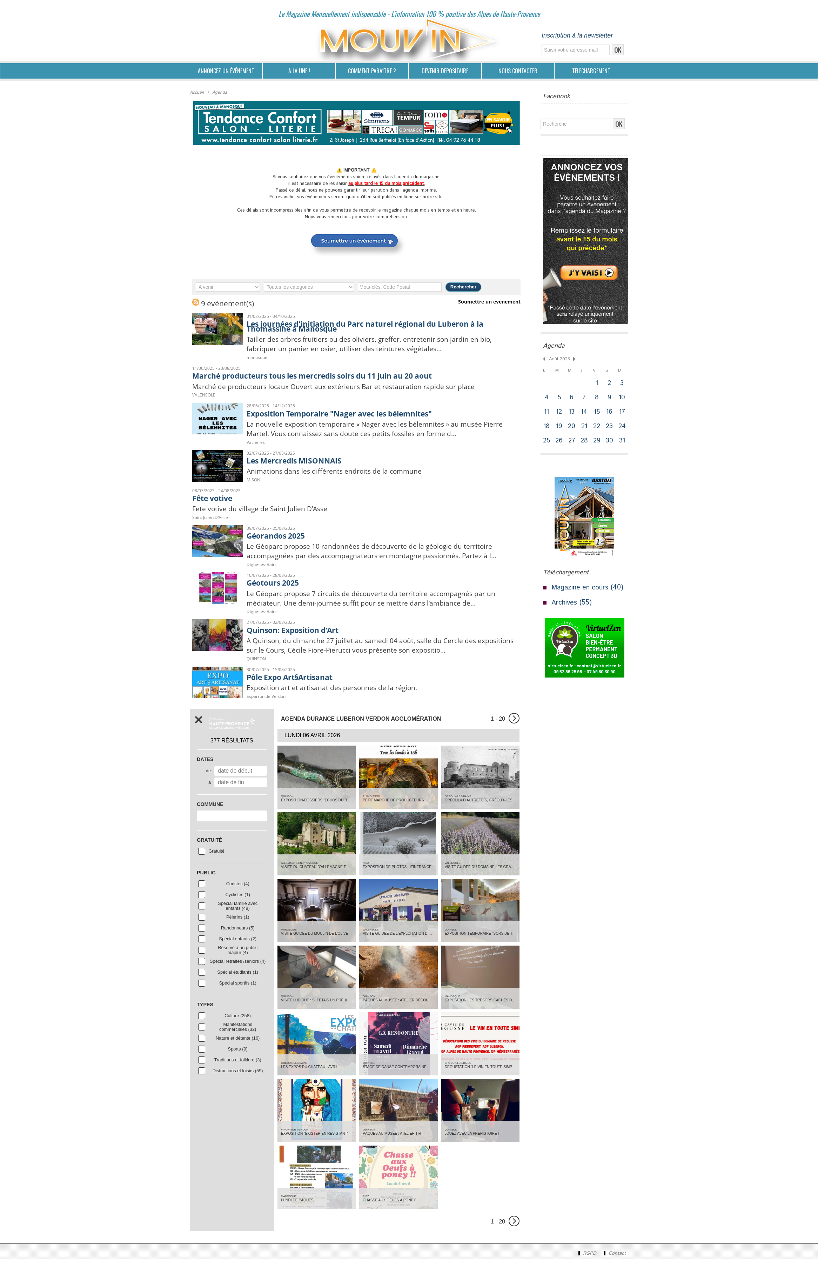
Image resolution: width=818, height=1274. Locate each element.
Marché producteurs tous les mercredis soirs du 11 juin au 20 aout (324, 376)
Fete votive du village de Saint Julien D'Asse (265, 511)
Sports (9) (238, 1063)
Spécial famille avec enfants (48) (237, 920)
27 (572, 443)
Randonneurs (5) (238, 942)
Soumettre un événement (491, 302)
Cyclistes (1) (238, 909)
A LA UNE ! (299, 71)
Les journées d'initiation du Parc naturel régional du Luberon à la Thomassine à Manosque (377, 326)
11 (547, 413)
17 (622, 413)
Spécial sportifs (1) (237, 997)
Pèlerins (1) (237, 931)
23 (610, 428)
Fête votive (214, 500)
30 (610, 443)
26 (559, 443)
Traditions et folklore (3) (237, 1074)
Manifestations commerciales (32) (237, 1041)
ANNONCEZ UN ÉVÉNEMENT (226, 71)
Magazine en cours (580, 590)
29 (597, 443)
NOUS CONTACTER (517, 71)
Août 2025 (559, 359)
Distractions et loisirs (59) (238, 1085)
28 (585, 443)
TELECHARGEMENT (591, 71)
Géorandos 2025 (278, 537)
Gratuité (216, 865)
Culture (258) (237, 1030)
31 (622, 443)
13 (572, 413)
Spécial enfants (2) (237, 953)
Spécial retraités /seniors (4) (238, 975)
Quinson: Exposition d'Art (297, 643)
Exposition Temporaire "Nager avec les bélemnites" (350, 414)
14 (585, 413)
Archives (564, 605)
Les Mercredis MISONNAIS (299, 461)
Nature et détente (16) (238, 1052)
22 (597, 428)
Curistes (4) (237, 898)
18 (546, 428)
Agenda (219, 92)
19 (559, 428)
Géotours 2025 (275, 595)
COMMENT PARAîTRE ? (372, 71)
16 (610, 413)
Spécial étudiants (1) (237, 986)
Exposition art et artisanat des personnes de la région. (339, 702)
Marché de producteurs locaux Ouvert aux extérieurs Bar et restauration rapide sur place (345, 387)
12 (559, 413)
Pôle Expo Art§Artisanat (294, 690)
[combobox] (232, 830)
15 (597, 413)
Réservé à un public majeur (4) (237, 964)
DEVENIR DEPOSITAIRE (445, 71)
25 (547, 443)
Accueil (196, 92)
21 (584, 428)
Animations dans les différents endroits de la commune (341, 473)
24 (623, 428)
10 (622, 398)
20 (572, 428)
